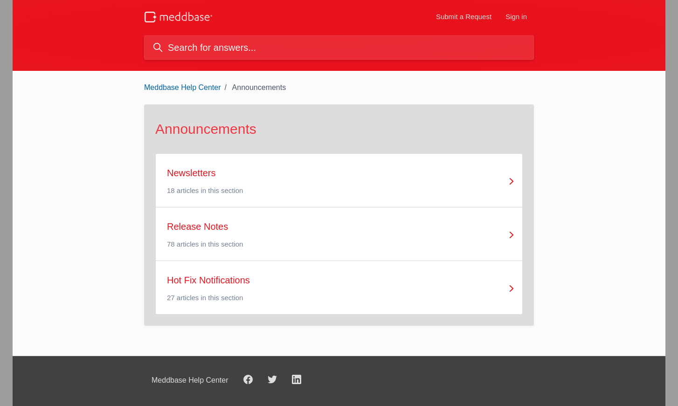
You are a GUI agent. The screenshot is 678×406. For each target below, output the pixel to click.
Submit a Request (463, 17)
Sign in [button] (516, 17)
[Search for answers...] (339, 47)
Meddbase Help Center (182, 87)
